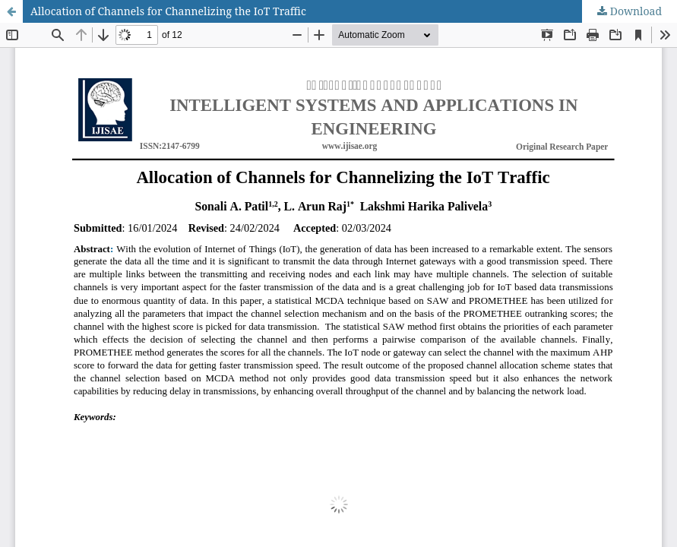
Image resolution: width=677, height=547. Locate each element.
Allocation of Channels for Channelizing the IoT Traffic (168, 11)
